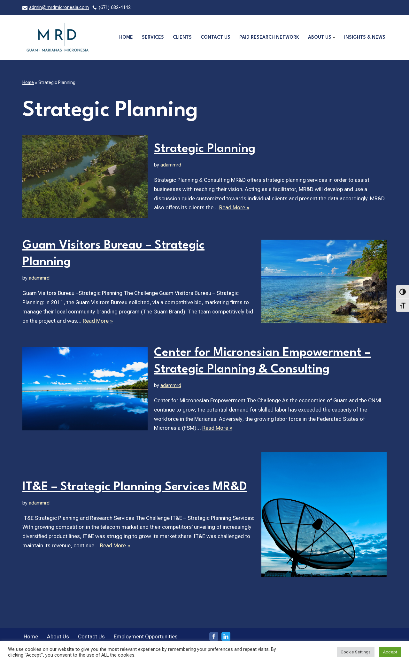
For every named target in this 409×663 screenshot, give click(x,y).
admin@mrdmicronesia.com (59, 7)
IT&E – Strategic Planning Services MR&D (134, 487)
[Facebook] (213, 636)
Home (126, 37)
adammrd (170, 165)
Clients (182, 37)
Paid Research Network (269, 37)
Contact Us (215, 37)
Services (153, 37)
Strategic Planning (204, 149)
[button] (334, 37)
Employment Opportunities (146, 636)
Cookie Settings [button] (356, 652)
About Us (58, 636)
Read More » (234, 207)
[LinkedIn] (225, 636)
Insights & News (364, 37)
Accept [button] (390, 652)
